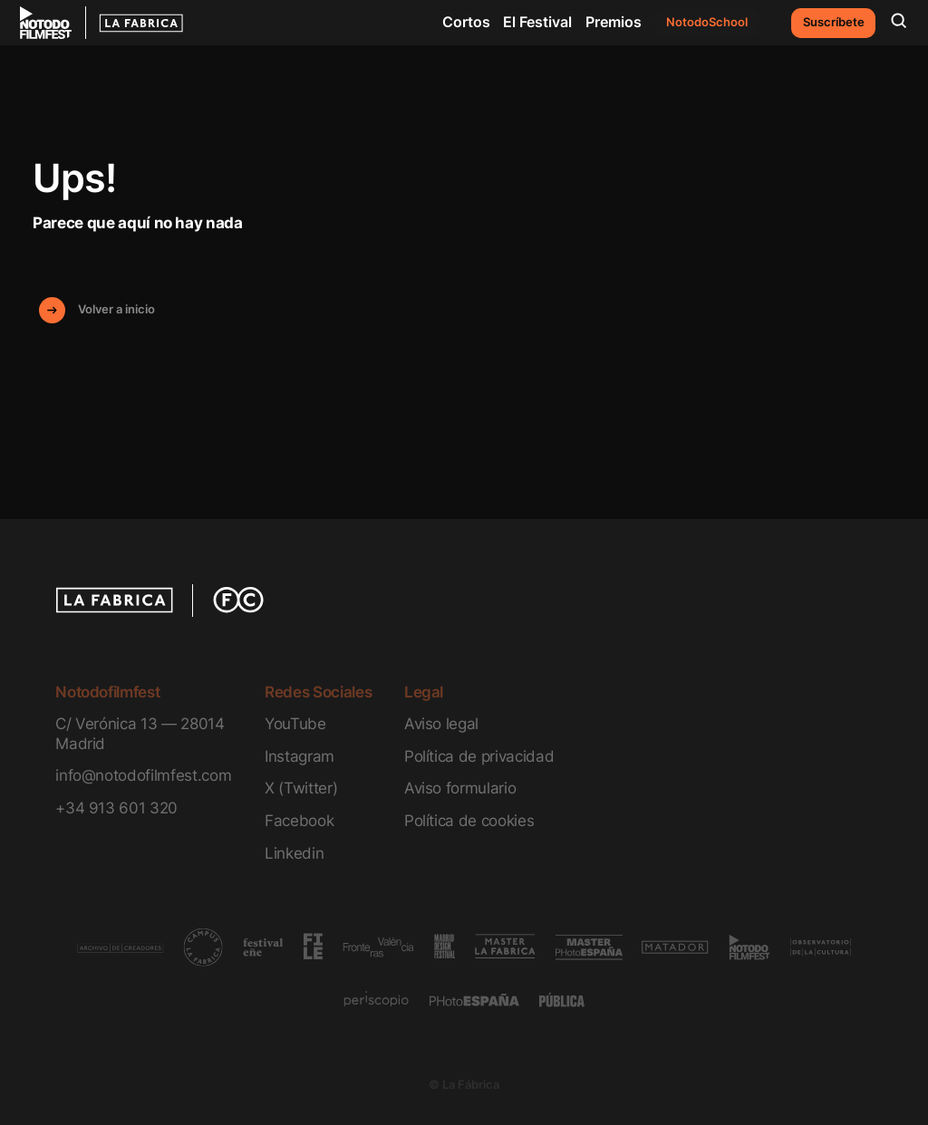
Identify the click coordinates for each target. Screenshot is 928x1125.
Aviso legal (441, 723)
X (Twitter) (301, 787)
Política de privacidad (479, 755)
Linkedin (294, 852)
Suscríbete (834, 22)
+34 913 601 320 (116, 807)
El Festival (537, 22)
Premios (613, 22)
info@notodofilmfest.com (143, 774)
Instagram (299, 755)
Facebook (299, 820)
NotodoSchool (707, 22)
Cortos (466, 22)
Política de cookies (469, 820)
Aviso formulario (460, 787)
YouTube (295, 723)
